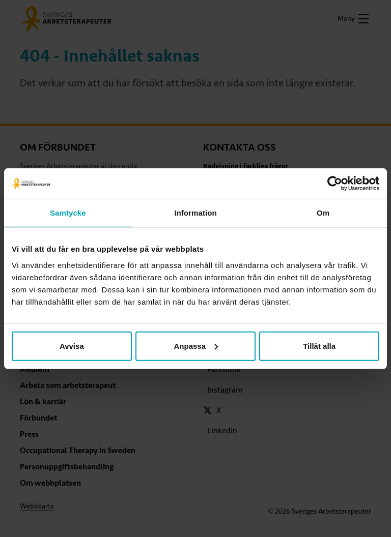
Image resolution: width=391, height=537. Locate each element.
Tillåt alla (319, 345)
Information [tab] (195, 212)
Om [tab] (323, 212)
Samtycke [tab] (68, 212)
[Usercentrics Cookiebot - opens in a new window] (334, 183)
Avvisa (72, 345)
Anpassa (196, 345)
